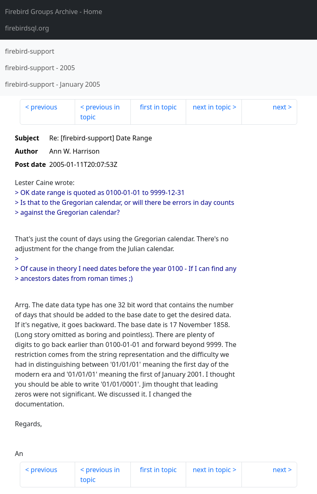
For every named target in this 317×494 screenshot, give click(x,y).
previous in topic (100, 111)
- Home (53, 11)
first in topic (158, 107)
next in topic (212, 107)
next (279, 107)
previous (44, 107)
